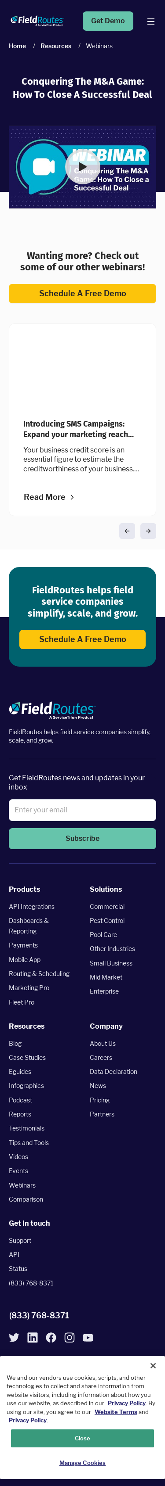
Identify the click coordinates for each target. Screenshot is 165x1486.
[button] (82, 167)
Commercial (107, 906)
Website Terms (116, 1411)
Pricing (100, 1100)
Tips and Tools (29, 1142)
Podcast (20, 1100)
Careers (101, 1057)
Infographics (26, 1085)
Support (20, 1240)
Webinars (22, 1185)
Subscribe (82, 839)
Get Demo (108, 21)
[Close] (153, 1365)
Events (18, 1170)
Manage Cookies (82, 1462)
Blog (15, 1043)
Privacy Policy (127, 1403)
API (14, 1254)
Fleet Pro (21, 1002)
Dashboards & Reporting (29, 926)
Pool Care (103, 934)
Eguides (20, 1071)
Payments (23, 945)
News (98, 1085)
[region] (82, 1417)
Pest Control (107, 920)
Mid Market (106, 977)
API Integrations (32, 906)
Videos (18, 1156)
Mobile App (24, 959)
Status (18, 1268)
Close (83, 1438)
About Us (103, 1043)
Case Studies (27, 1057)
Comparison (26, 1199)
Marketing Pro (29, 987)
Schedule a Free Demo (82, 293)
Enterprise (104, 991)
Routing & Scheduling (39, 973)
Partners (102, 1114)
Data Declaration (113, 1071)
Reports (20, 1114)
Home (17, 46)
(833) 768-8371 (31, 1283)
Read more (45, 497)
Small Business (111, 963)
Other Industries (112, 948)
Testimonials (26, 1128)
